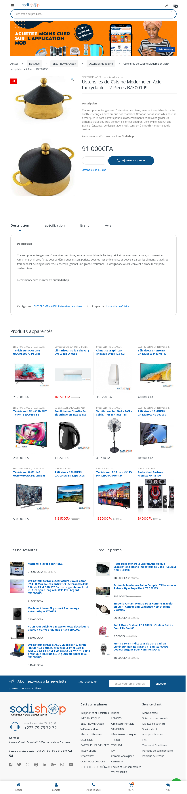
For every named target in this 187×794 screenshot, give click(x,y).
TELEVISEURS (38, 346)
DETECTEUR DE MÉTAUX (95, 767)
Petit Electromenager (70, 408)
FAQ (144, 740)
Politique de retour (153, 756)
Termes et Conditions (154, 745)
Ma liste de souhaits (153, 723)
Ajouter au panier (133, 160)
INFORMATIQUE (90, 718)
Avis (108, 225)
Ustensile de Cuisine (117, 306)
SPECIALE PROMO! (63, 468)
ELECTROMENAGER (64, 63)
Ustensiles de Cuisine (94, 170)
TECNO (115, 740)
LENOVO (116, 718)
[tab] (19, 227)
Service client (149, 729)
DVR (113, 750)
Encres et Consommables (126, 767)
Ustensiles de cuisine (101, 63)
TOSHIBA (116, 745)
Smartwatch (88, 756)
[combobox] (88, 14)
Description (19, 225)
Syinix (99, 346)
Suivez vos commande (155, 718)
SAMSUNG (87, 740)
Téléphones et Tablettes (95, 713)
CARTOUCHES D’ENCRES (95, 745)
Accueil (14, 63)
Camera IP (117, 761)
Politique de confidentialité (157, 750)
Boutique (34, 63)
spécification (54, 225)
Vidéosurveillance (90, 729)
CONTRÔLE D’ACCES (93, 761)
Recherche (171, 14)
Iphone (115, 713)
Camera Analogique (122, 756)
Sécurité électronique (123, 734)
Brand (84, 225)
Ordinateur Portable (122, 723)
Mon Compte (150, 713)
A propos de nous (152, 734)
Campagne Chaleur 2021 (66, 346)
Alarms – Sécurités (91, 734)
